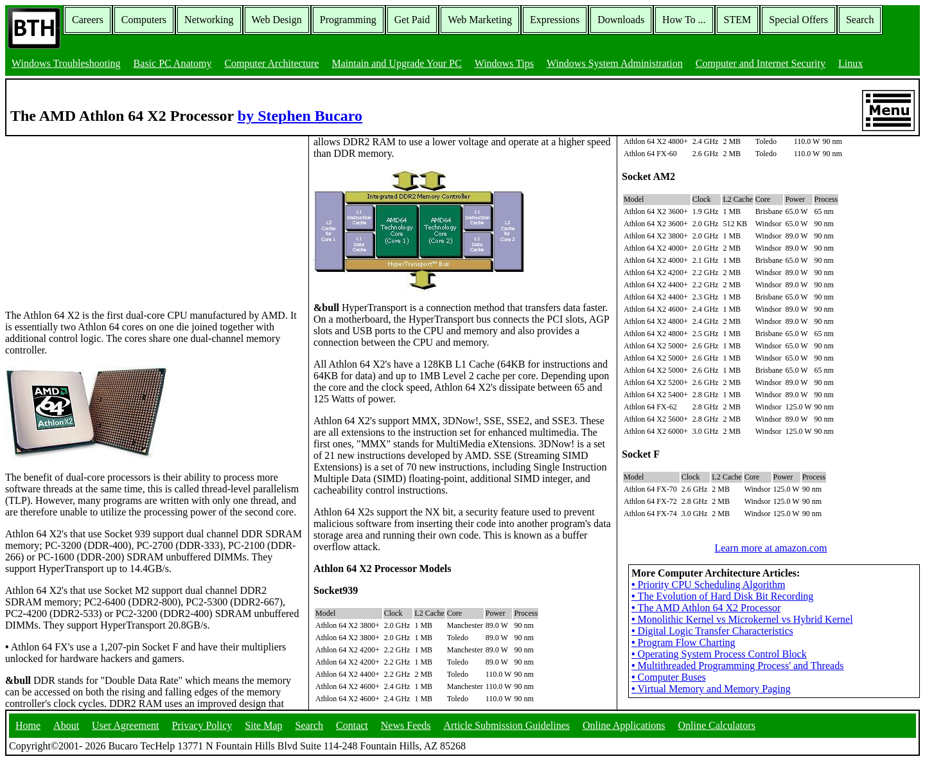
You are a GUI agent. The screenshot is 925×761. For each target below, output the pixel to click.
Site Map (263, 725)
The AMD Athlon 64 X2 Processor (705, 607)
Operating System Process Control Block (719, 654)
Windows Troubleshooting (66, 63)
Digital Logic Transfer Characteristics (712, 630)
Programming (348, 19)
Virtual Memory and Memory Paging (711, 688)
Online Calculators (716, 725)
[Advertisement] (101, 216)
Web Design (277, 19)
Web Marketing (480, 19)
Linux (850, 63)
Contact (352, 725)
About (66, 725)
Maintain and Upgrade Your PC (396, 63)
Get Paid (412, 19)
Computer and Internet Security (760, 63)
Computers (143, 19)
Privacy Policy (202, 725)
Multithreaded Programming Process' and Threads (737, 665)
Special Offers (798, 19)
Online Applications (624, 725)
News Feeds (406, 725)
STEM (738, 19)
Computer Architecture (271, 63)
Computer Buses (668, 677)
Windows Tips (504, 63)
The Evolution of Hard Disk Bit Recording (722, 596)
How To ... (683, 19)
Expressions (554, 19)
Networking (208, 19)
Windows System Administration (615, 63)
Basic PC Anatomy (173, 63)
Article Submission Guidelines (507, 725)
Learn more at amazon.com (770, 547)
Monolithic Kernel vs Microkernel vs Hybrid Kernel (742, 619)
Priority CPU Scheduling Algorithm (708, 584)
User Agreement (125, 725)
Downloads (620, 19)
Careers (87, 19)
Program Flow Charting (683, 642)
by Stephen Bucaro (300, 115)
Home (27, 725)
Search (860, 19)
